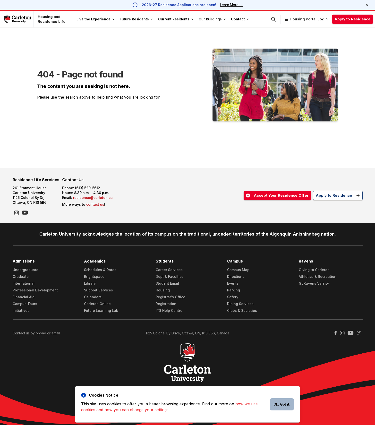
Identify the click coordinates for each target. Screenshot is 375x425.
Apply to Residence (352, 19)
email (55, 333)
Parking (233, 290)
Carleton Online (97, 304)
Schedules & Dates (100, 270)
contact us (95, 204)
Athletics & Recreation (317, 276)
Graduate (21, 276)
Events (233, 283)
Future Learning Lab (101, 310)
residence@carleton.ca (93, 198)
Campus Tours (25, 304)
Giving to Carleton (314, 270)
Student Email (167, 283)
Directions (235, 276)
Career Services (169, 270)
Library (90, 283)
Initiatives (21, 310)
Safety (232, 297)
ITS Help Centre (169, 310)
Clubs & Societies (242, 310)
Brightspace (94, 276)
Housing (163, 290)
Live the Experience (95, 19)
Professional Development (35, 290)
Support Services (98, 290)
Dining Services (240, 304)
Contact (240, 19)
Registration (166, 304)
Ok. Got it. (281, 404)
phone (41, 333)
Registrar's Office (170, 297)
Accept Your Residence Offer (277, 195)
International (23, 283)
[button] (276, 19)
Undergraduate (25, 270)
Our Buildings (212, 19)
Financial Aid (23, 297)
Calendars (93, 297)
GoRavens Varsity (314, 283)
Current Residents (175, 19)
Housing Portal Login (309, 19)
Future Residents (136, 19)
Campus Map (238, 270)
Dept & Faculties (170, 276)
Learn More (231, 5)
